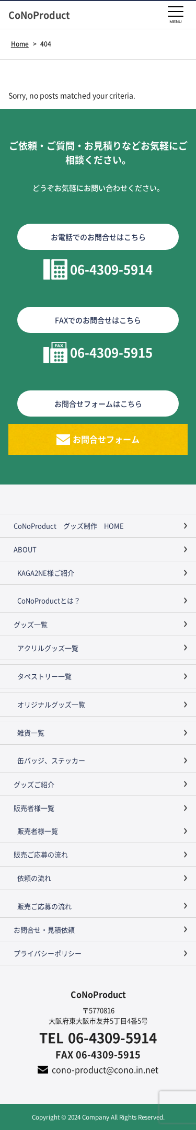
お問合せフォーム (106, 439)
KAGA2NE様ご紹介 (45, 573)
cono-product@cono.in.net (105, 1069)
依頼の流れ (34, 878)
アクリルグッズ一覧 (47, 648)
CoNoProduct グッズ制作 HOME (69, 526)
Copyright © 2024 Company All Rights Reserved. (98, 1116)
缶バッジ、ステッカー (51, 760)
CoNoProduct (43, 15)
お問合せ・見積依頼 (44, 930)
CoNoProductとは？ (48, 600)
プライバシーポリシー (48, 953)
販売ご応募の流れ (41, 854)
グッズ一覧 (31, 624)
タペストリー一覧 (44, 676)
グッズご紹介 (34, 784)
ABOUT (25, 549)
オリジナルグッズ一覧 (51, 704)
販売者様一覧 (34, 808)
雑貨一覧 (30, 732)
